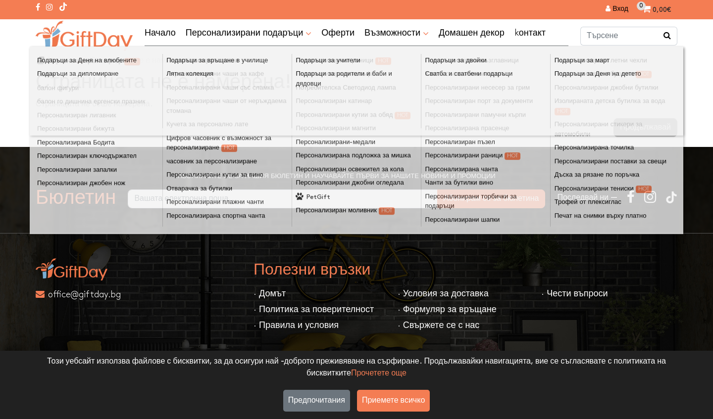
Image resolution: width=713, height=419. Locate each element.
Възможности (396, 33)
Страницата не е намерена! (139, 60)
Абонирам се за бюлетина (491, 198)
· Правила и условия (296, 325)
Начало (160, 33)
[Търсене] (667, 36)
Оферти (338, 33)
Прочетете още (379, 373)
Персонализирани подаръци (249, 33)
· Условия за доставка (443, 293)
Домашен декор (472, 33)
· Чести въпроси (574, 293)
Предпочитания (316, 400)
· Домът (270, 293)
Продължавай (645, 127)
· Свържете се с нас (439, 325)
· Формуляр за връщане (447, 309)
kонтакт (530, 33)
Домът (57, 60)
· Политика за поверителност (314, 309)
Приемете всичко (393, 400)
